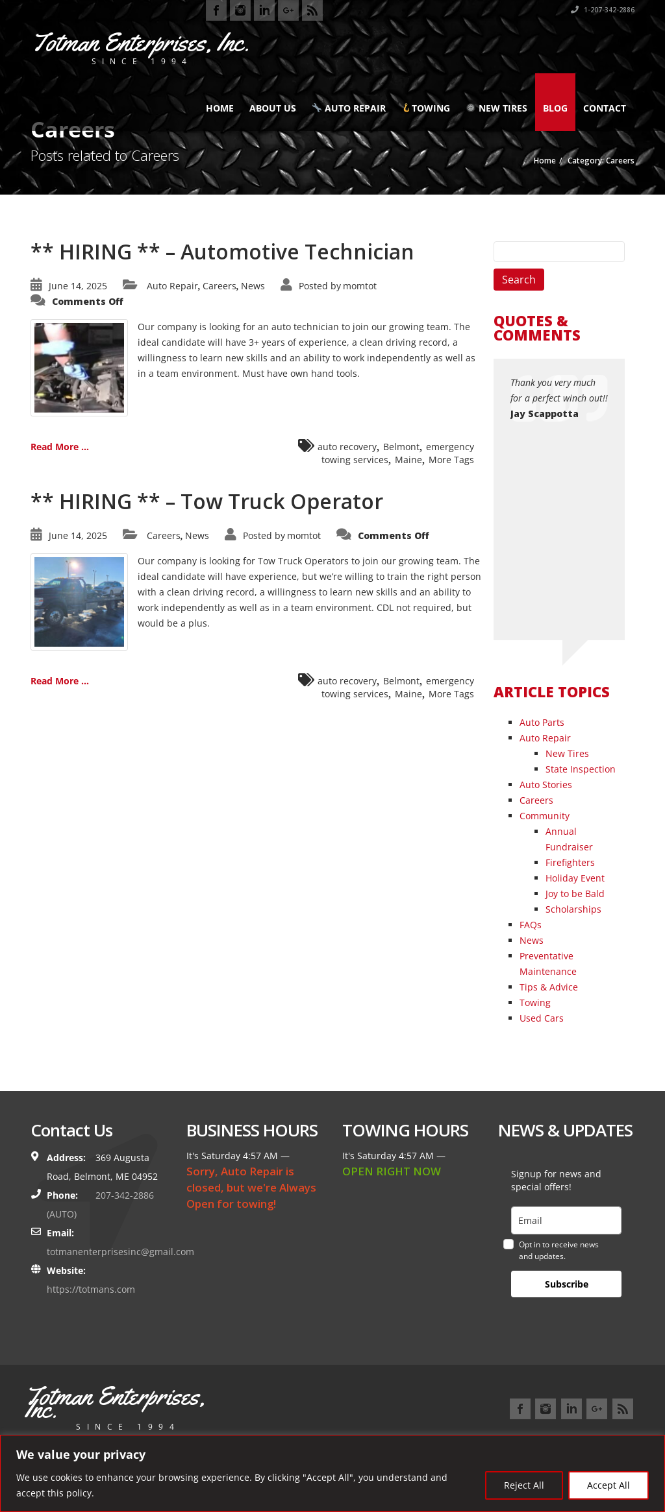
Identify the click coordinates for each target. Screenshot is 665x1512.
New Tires (496, 108)
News (253, 286)
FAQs (531, 924)
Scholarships (573, 909)
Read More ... (60, 446)
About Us (272, 108)
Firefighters (570, 862)
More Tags (451, 459)
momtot (360, 286)
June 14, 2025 (78, 286)
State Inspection (581, 769)
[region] (332, 1473)
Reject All (524, 1485)
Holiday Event (575, 878)
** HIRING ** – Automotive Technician (222, 251)
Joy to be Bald (575, 893)
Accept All (608, 1485)
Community (545, 816)
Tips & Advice (549, 987)
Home (220, 108)
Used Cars (542, 1018)
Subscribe (566, 1284)
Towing (426, 108)
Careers (219, 286)
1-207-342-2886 (602, 9)
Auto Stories (546, 784)
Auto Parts (542, 722)
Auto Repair (349, 108)
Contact (604, 108)
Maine (408, 459)
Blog (555, 108)
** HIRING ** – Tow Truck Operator (207, 501)
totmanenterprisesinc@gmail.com (120, 1251)
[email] (566, 1220)
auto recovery (347, 446)
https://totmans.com (91, 1289)
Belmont (401, 446)
